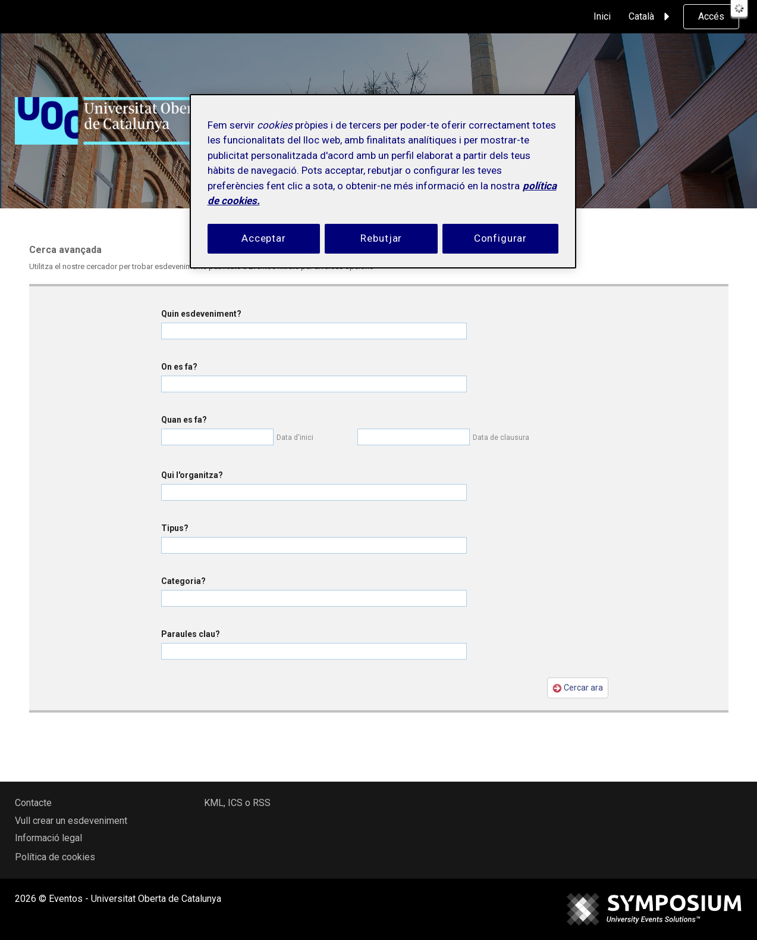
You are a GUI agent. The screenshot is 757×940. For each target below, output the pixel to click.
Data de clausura (501, 437)
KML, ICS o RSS (237, 802)
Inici (602, 16)
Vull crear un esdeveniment (71, 820)
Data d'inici (295, 437)
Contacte (33, 802)
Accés (711, 16)
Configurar (500, 238)
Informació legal (48, 838)
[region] (383, 181)
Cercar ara (577, 688)
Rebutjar (381, 238)
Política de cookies (55, 857)
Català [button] (651, 17)
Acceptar (263, 238)
